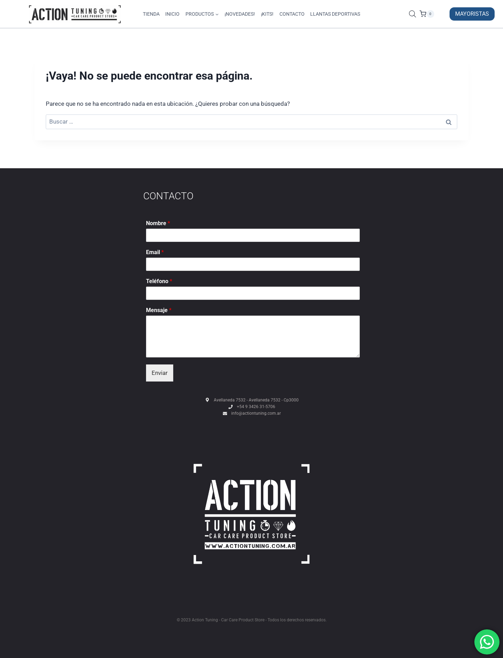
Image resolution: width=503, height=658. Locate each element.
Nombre (158, 223)
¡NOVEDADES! (240, 14)
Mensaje (159, 310)
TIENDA (151, 14)
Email (155, 252)
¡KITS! (267, 14)
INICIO (172, 14)
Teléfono (159, 281)
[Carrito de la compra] (433, 14)
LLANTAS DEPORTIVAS (335, 14)
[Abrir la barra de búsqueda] (412, 13)
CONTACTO (292, 14)
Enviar (160, 372)
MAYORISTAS (472, 13)
